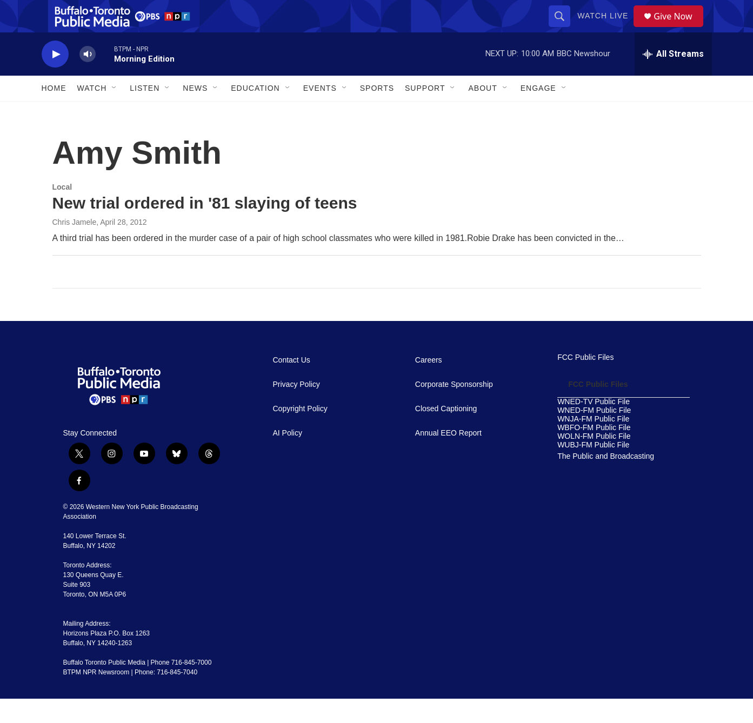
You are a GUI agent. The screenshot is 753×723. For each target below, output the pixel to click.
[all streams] (673, 78)
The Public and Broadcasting (605, 481)
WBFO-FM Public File (593, 452)
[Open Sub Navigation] (114, 112)
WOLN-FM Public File (593, 461)
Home (54, 112)
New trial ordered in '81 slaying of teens (204, 227)
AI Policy (287, 457)
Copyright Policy (300, 433)
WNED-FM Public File (594, 435)
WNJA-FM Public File (593, 443)
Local (62, 211)
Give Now (679, 28)
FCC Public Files (585, 382)
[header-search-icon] (563, 28)
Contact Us (291, 384)
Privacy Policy (296, 409)
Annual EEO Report (448, 457)
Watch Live (606, 28)
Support (425, 112)
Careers (428, 384)
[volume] (87, 78)
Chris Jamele (74, 246)
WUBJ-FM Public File (593, 469)
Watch (92, 112)
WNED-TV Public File (593, 426)
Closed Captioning (446, 433)
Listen (144, 112)
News (195, 112)
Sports (377, 112)
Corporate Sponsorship (454, 409)
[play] (55, 78)
